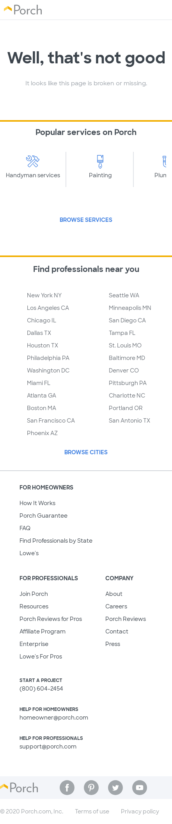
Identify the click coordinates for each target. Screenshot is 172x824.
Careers (116, 606)
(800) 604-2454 (41, 688)
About (113, 593)
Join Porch (34, 593)
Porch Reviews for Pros (51, 618)
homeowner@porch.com (54, 717)
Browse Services (86, 219)
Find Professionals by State (56, 540)
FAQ (25, 528)
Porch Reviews (125, 618)
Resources (34, 606)
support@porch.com (48, 746)
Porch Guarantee (43, 515)
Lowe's (29, 553)
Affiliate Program (43, 631)
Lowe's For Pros (41, 656)
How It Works (37, 503)
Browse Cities (86, 452)
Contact (116, 631)
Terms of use (92, 811)
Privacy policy (140, 811)
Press (112, 644)
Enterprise (34, 644)
